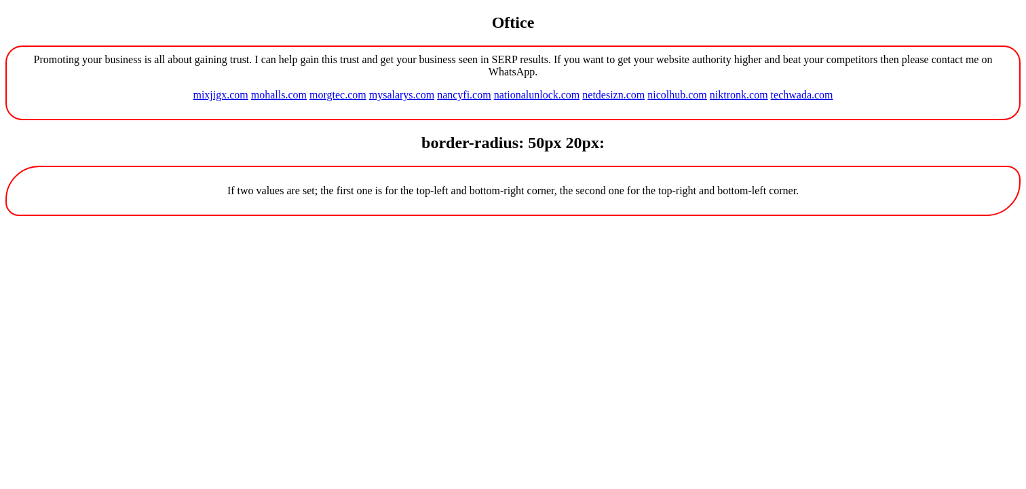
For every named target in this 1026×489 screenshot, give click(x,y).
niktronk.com (739, 95)
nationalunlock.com (537, 95)
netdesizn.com (613, 95)
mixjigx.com (220, 95)
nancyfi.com (464, 95)
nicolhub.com (677, 95)
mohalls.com (279, 95)
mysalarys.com (401, 95)
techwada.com (802, 95)
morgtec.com (337, 95)
